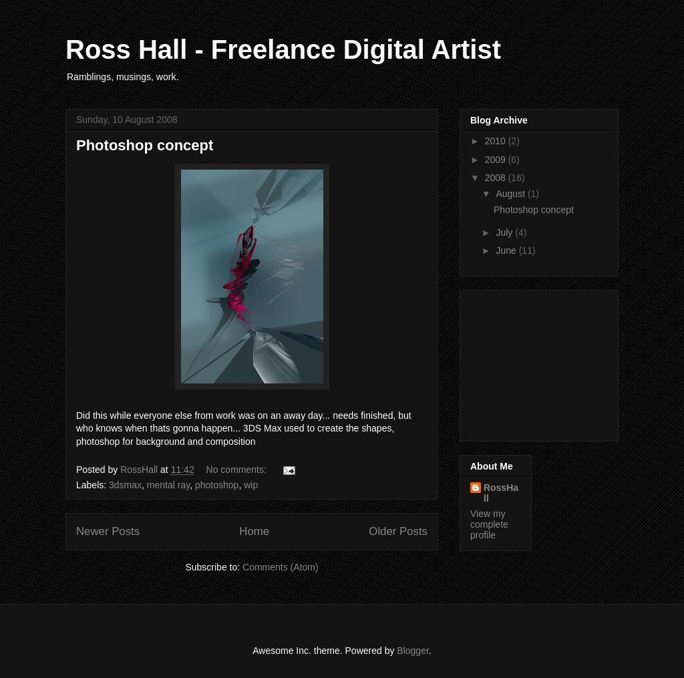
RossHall (501, 493)
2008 (496, 177)
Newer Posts (108, 531)
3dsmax (125, 485)
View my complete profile (489, 524)
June (507, 250)
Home (254, 531)
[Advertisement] (537, 362)
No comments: (237, 469)
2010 (496, 141)
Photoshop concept (144, 145)
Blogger (412, 650)
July (505, 232)
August (511, 193)
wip (251, 485)
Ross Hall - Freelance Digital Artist (283, 49)
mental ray (168, 485)
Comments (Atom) (280, 567)
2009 (496, 159)
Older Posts (398, 531)
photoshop (216, 485)
